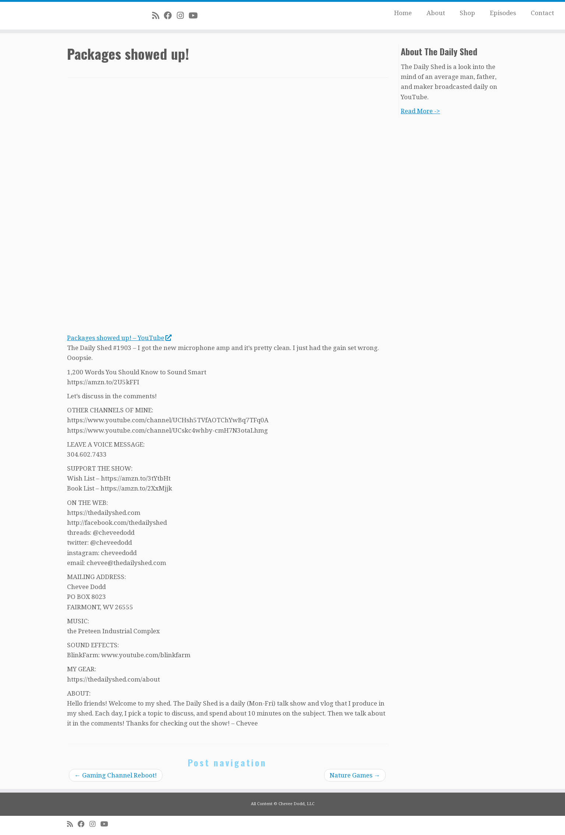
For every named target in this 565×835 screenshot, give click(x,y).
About (436, 13)
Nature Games (355, 775)
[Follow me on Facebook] (170, 15)
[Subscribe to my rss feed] (158, 15)
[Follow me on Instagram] (183, 15)
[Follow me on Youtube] (196, 15)
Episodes (503, 13)
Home (403, 13)
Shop (467, 13)
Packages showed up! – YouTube (119, 338)
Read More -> (420, 111)
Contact (542, 13)
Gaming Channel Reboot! (115, 775)
